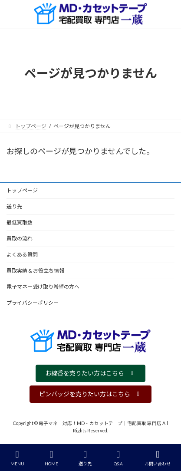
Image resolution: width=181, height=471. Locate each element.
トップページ (22, 190)
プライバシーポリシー (33, 303)
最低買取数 (20, 222)
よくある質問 (22, 254)
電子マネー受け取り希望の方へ (43, 286)
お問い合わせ (158, 458)
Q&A (118, 458)
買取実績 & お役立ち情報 (35, 270)
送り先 (14, 206)
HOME (51, 458)
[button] (90, 373)
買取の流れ (20, 238)
